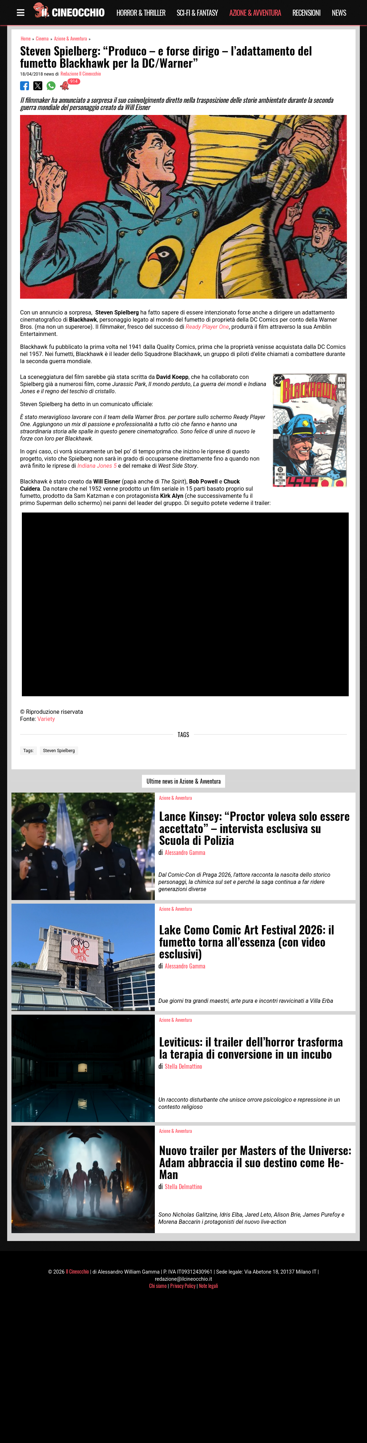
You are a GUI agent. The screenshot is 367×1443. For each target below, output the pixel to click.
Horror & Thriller (140, 12)
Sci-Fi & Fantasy (197, 12)
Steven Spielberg (59, 750)
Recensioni (306, 12)
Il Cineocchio (77, 1271)
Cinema (42, 38)
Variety (46, 719)
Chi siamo (158, 1285)
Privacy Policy (182, 1285)
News (339, 12)
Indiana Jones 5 (97, 465)
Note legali (208, 1285)
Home (25, 38)
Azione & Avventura (255, 12)
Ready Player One (207, 326)
